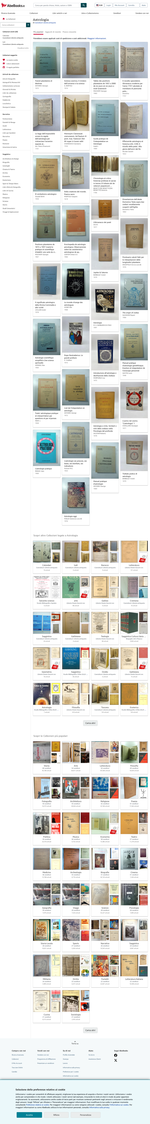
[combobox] (57, 5)
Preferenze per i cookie (71, 1072)
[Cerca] (84, 5)
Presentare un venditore (45, 1063)
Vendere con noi (142, 13)
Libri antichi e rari (60, 13)
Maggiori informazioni (96, 38)
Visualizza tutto (23, 48)
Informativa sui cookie (70, 1076)
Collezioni (34, 13)
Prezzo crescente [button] (69, 32)
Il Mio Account (17, 1063)
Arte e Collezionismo (90, 13)
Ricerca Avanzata (8, 13)
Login (108, 5)
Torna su (75, 1043)
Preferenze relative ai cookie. (37, 1105)
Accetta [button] (29, 1115)
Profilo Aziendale (69, 1055)
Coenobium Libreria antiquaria (45, 23)
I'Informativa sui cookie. (119, 1105)
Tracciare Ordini (17, 1067)
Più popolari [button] (38, 32)
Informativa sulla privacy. (99, 1107)
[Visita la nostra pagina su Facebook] (115, 1055)
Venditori (117, 13)
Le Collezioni (8, 19)
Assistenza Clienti (95, 1059)
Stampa (65, 1059)
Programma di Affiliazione (46, 1059)
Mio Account (119, 5)
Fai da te (91, 1055)
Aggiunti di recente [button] (53, 32)
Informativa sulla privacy (71, 1067)
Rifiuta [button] (56, 1115)
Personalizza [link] (85, 1115)
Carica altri (90, 723)
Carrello (14, 1072)
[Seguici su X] (115, 1060)
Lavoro (65, 1063)
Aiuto (144, 5)
